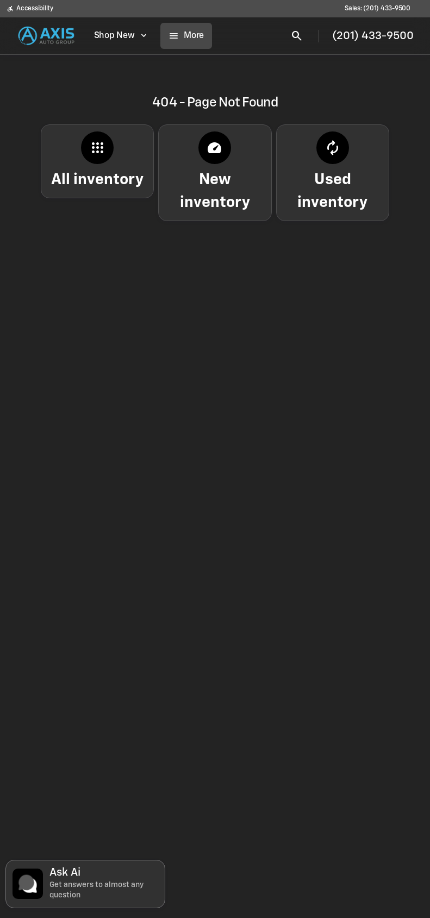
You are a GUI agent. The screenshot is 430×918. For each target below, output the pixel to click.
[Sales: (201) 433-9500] (377, 8)
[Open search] (297, 36)
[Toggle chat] (85, 884)
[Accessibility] (29, 8)
